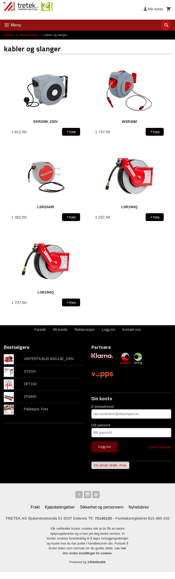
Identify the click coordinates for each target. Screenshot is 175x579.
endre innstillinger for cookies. (91, 560)
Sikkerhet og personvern (101, 508)
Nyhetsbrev (139, 508)
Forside (9, 35)
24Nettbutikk (97, 569)
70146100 (107, 519)
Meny (12, 25)
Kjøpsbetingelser (60, 508)
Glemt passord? (159, 447)
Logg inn (108, 330)
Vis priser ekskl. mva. (110, 465)
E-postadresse (102, 407)
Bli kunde (60, 330)
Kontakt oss (131, 330)
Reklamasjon (85, 330)
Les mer (120, 555)
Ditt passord (100, 425)
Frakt (35, 508)
